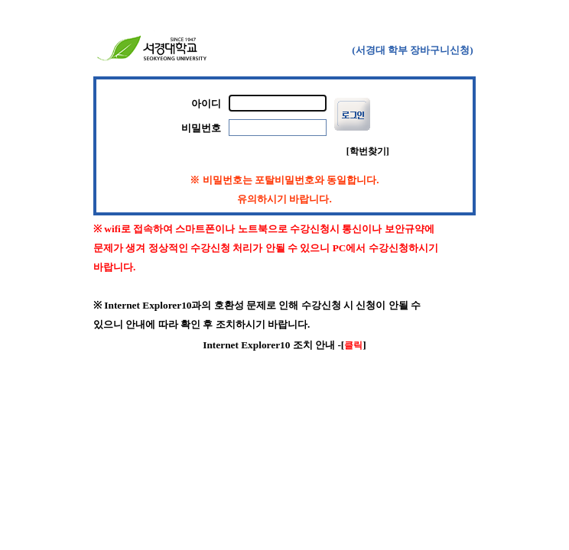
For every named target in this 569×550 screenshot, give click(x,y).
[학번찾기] (367, 151)
